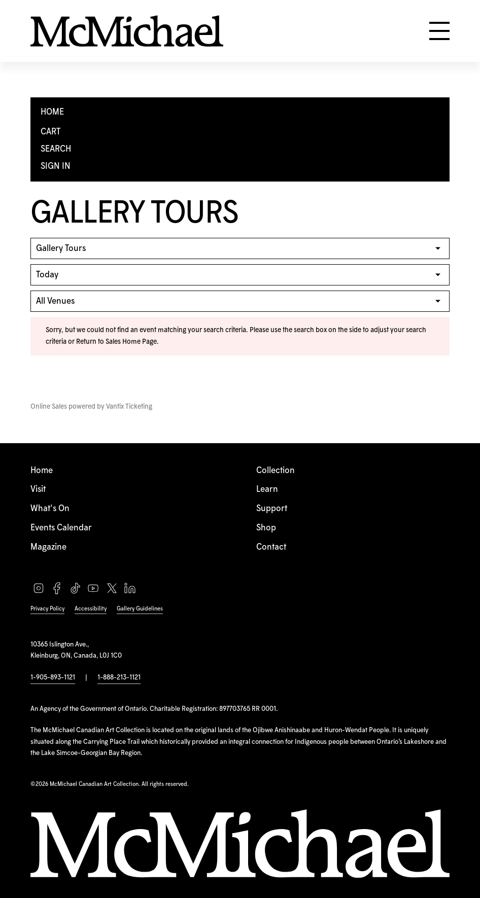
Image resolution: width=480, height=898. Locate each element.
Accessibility (91, 609)
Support (271, 508)
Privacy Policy (47, 609)
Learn (267, 489)
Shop (266, 527)
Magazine (48, 547)
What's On (50, 508)
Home (41, 470)
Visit (38, 489)
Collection (275, 470)
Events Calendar (61, 527)
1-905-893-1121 (52, 677)
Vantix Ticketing (129, 406)
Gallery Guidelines (140, 609)
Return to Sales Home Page (116, 341)
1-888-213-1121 (119, 677)
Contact (271, 547)
